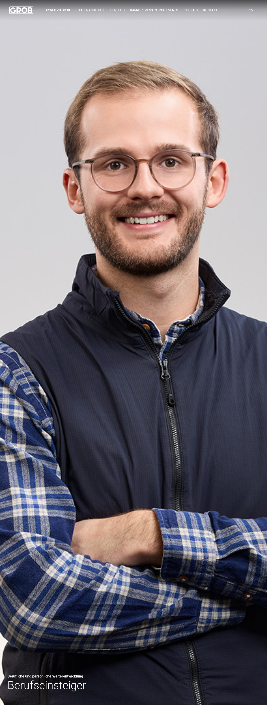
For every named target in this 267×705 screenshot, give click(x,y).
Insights (191, 10)
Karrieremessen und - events (154, 10)
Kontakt (210, 10)
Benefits (117, 10)
